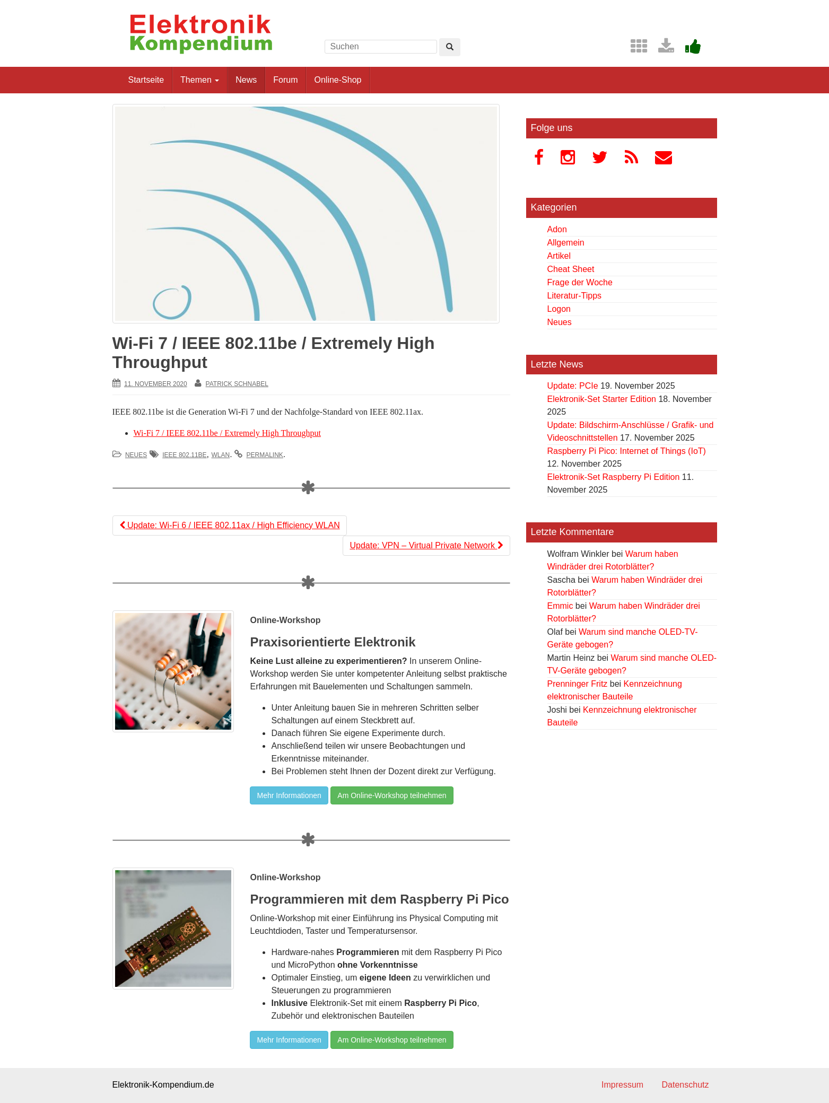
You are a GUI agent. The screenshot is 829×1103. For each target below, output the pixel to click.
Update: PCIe (572, 385)
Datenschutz (685, 1084)
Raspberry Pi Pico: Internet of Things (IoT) (626, 451)
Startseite (146, 79)
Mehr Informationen (289, 795)
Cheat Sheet (571, 269)
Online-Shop (337, 79)
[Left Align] (449, 47)
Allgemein (565, 242)
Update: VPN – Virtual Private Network (426, 545)
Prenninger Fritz (577, 683)
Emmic (560, 605)
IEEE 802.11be (184, 455)
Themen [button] (199, 79)
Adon (557, 229)
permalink (265, 455)
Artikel (559, 255)
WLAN (220, 455)
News (246, 79)
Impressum (622, 1084)
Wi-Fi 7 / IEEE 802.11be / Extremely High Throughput (227, 432)
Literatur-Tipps (574, 295)
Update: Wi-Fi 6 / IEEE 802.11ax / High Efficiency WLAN (229, 525)
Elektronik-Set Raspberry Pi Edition (613, 477)
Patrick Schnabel (237, 384)
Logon (559, 308)
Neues (136, 455)
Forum (285, 79)
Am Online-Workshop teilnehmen (391, 795)
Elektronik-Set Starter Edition (601, 399)
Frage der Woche (580, 282)
